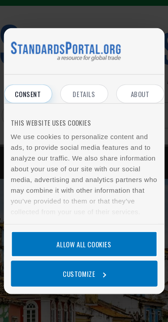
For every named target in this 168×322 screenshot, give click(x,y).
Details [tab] (84, 94)
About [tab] (140, 94)
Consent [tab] (28, 94)
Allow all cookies (83, 244)
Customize (84, 273)
